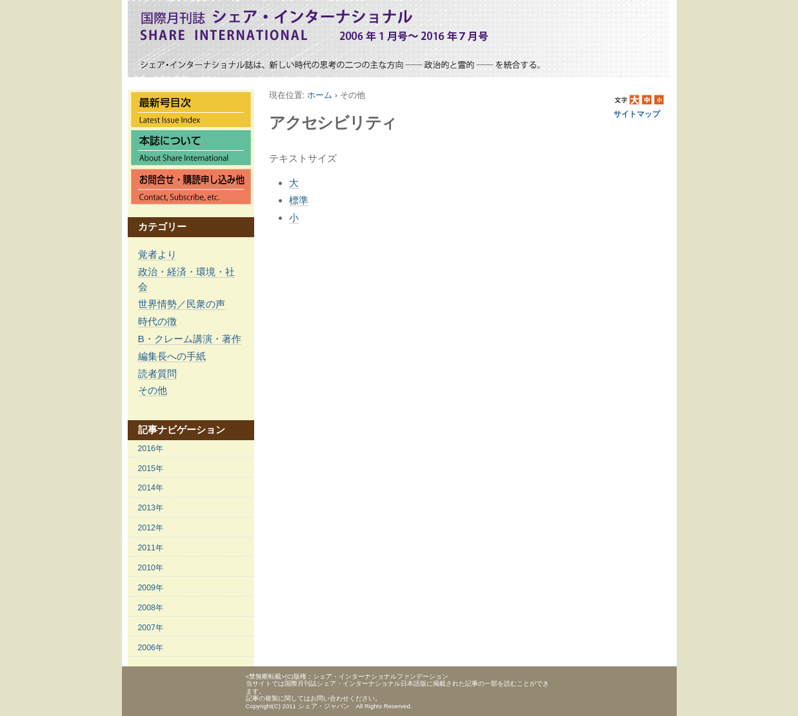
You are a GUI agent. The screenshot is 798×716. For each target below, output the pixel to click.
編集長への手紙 (172, 356)
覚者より (157, 254)
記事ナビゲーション (181, 429)
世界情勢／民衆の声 (181, 303)
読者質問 (157, 373)
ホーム (319, 95)
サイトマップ (636, 114)
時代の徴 (157, 321)
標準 (298, 200)
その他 (152, 390)
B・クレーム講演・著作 (189, 338)
